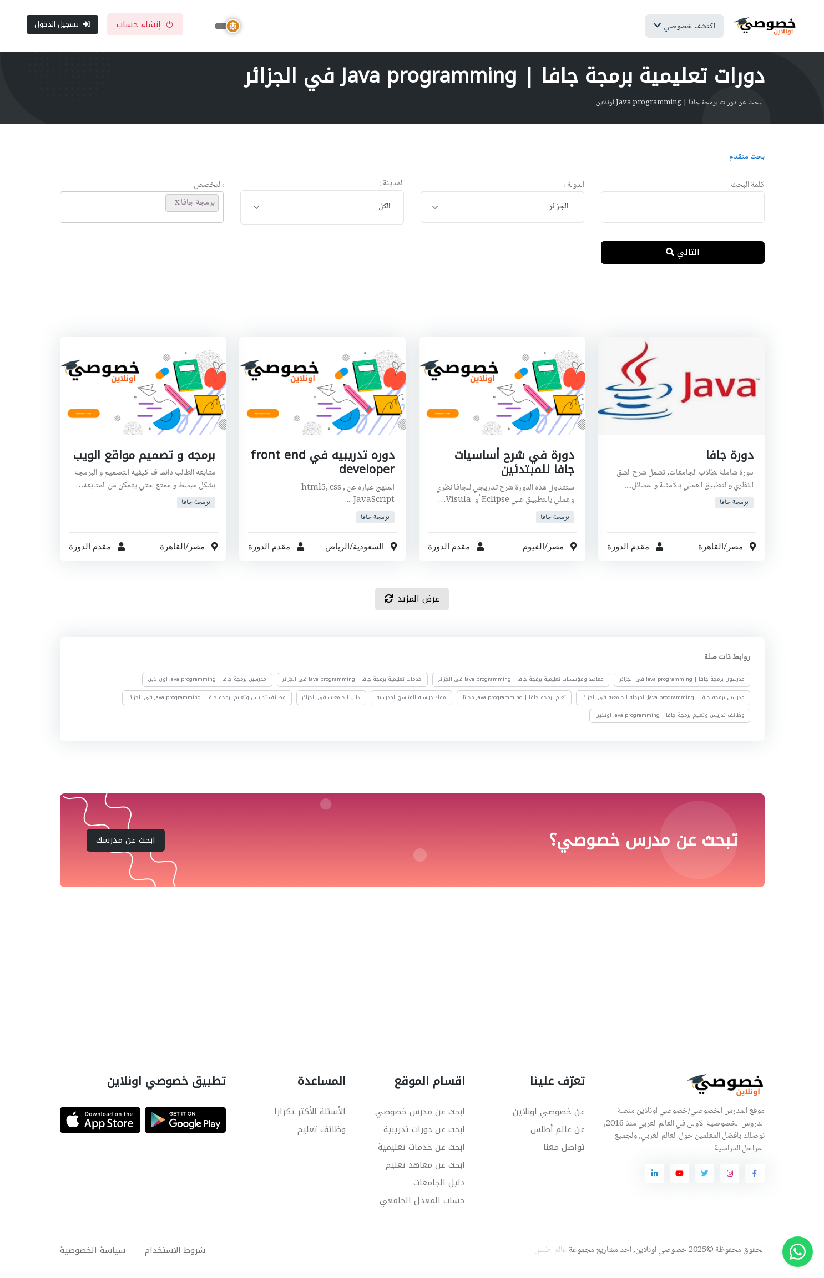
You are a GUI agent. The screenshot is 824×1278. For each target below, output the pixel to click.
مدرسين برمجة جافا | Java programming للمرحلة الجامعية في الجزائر (663, 698)
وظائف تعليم (321, 1130)
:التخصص (209, 186)
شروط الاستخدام (175, 1251)
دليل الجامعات (439, 1184)
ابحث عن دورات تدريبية (424, 1130)
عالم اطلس (550, 1251)
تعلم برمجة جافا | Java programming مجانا (513, 698)
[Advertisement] (404, 310)
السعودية (368, 548)
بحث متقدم (747, 158)
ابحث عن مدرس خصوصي (420, 1113)
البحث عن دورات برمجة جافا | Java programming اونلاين (680, 104)
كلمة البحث (748, 186)
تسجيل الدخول (62, 25)
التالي (683, 253)
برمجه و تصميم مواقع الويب (144, 456)
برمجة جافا (734, 504)
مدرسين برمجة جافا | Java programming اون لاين (207, 680)
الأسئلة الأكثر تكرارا (310, 1113)
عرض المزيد (412, 600)
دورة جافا (729, 456)
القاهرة (711, 548)
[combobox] (502, 208)
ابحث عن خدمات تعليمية (421, 1148)
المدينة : (392, 185)
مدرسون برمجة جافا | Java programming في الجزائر (681, 680)
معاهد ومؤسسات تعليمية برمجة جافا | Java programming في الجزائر (520, 680)
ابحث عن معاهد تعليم (425, 1166)
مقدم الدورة (628, 548)
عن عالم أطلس (557, 1130)
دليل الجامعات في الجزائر (331, 698)
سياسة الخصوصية (92, 1251)
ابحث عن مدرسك (125, 841)
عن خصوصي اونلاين (549, 1113)
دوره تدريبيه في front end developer (323, 463)
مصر (735, 548)
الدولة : (574, 186)
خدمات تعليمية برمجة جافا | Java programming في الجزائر (352, 680)
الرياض (337, 548)
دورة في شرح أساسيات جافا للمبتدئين (513, 463)
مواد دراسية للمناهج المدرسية (411, 698)
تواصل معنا (564, 1148)
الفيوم (533, 548)
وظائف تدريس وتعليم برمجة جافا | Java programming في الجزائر (207, 698)
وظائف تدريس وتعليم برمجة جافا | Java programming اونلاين (669, 716)
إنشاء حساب (145, 25)
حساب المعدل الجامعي (422, 1201)
